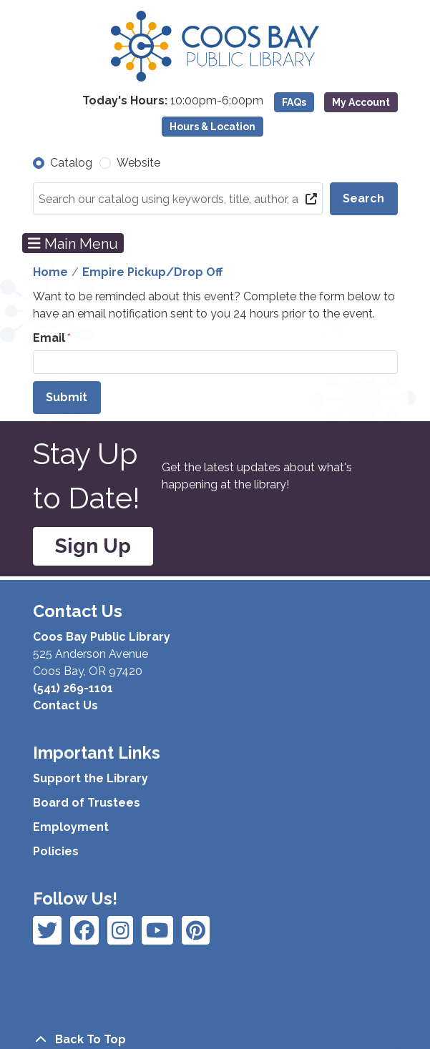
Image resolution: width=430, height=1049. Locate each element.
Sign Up (93, 546)
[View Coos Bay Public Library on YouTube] (196, 930)
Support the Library (90, 778)
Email (49, 338)
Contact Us (65, 705)
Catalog (71, 162)
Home (50, 272)
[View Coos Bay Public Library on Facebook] (47, 930)
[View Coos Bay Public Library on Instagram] (84, 930)
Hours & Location (212, 126)
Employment (71, 827)
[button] (148, 100)
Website (138, 162)
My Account (361, 102)
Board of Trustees (86, 802)
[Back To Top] (215, 1039)
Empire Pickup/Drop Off (152, 272)
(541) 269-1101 (73, 688)
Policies (56, 851)
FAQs (294, 102)
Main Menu (73, 243)
